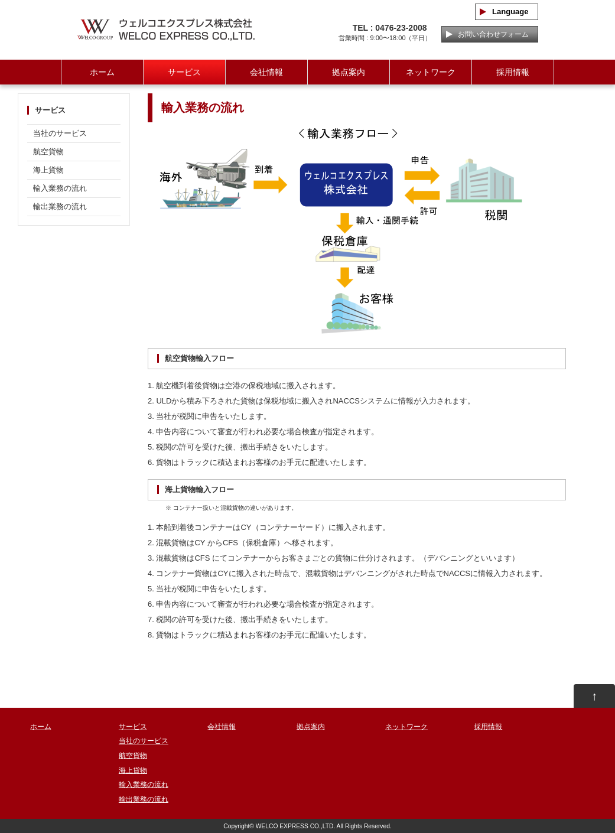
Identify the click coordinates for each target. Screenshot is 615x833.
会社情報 (266, 72)
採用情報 (512, 72)
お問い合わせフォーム (490, 34)
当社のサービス (60, 133)
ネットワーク (430, 72)
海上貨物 (48, 169)
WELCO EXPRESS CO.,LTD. (296, 826)
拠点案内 (348, 72)
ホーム (102, 72)
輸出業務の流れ (60, 206)
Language (506, 11)
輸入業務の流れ (60, 188)
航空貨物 (48, 151)
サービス (184, 72)
